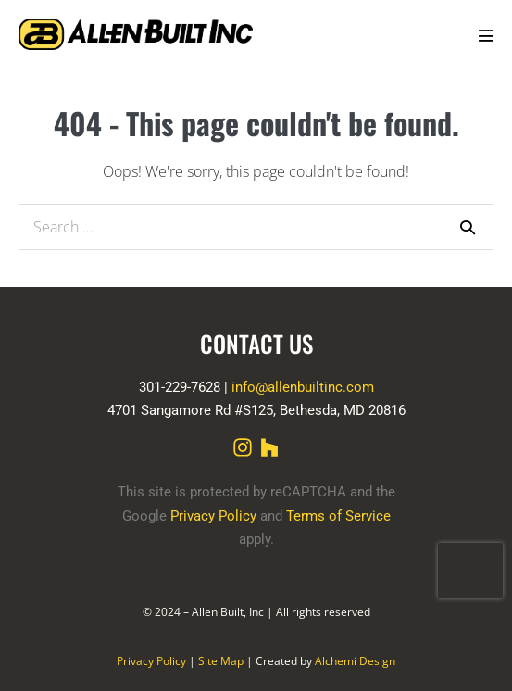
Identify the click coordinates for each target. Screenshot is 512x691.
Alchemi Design (355, 661)
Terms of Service (338, 516)
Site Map (221, 661)
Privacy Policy (213, 516)
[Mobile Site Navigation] (486, 35)
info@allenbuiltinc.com (302, 387)
